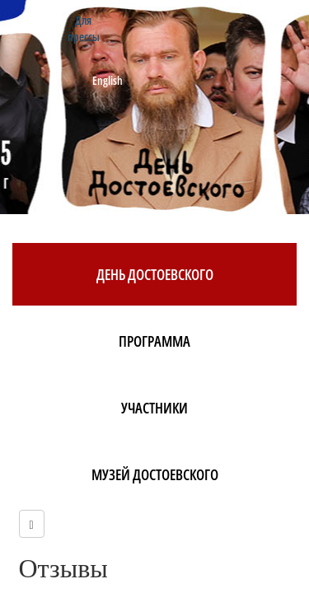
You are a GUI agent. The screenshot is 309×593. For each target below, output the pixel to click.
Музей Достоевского (154, 474)
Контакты (39, 20)
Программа (154, 341)
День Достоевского (154, 274)
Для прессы (84, 28)
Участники (154, 408)
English (107, 80)
